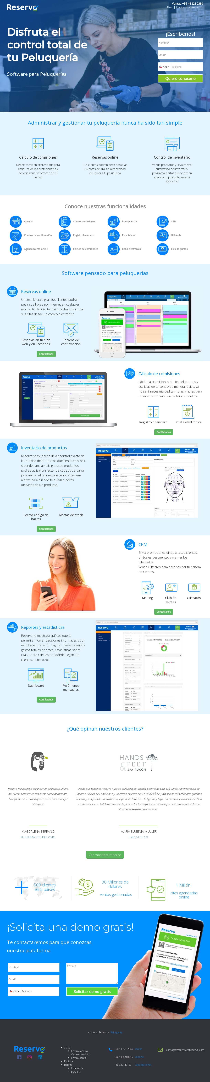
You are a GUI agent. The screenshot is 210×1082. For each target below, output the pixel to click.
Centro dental (78, 1057)
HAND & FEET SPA (138, 837)
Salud (67, 1047)
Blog (169, 7)
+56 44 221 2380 (192, 3)
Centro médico (79, 1051)
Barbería (76, 1071)
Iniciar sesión (196, 7)
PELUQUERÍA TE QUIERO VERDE (38, 837)
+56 (164, 66)
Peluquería (77, 1068)
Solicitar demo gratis (92, 991)
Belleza (103, 1032)
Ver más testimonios (105, 854)
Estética (68, 1061)
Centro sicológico (80, 1054)
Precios (180, 7)
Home (91, 1032)
